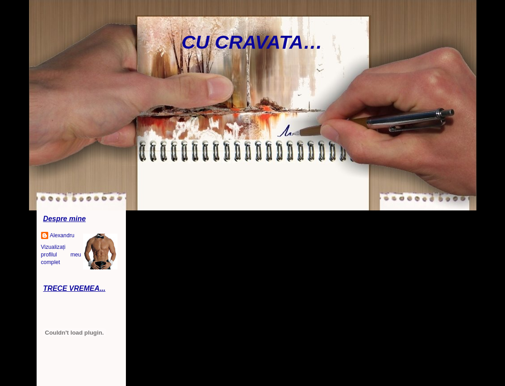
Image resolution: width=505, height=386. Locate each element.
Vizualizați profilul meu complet (61, 254)
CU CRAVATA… (252, 42)
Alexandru (62, 235)
